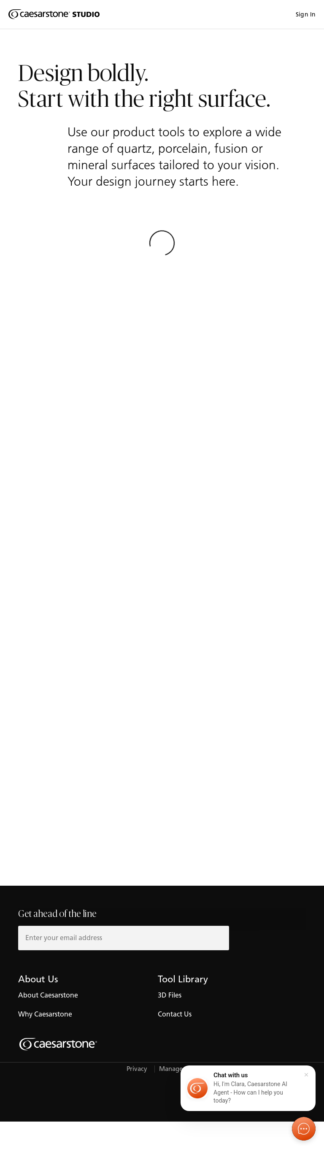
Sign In (306, 14)
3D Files (169, 995)
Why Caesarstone (45, 1014)
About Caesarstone (48, 995)
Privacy (137, 1069)
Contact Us (175, 1014)
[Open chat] (304, 1129)
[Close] (306, 1075)
